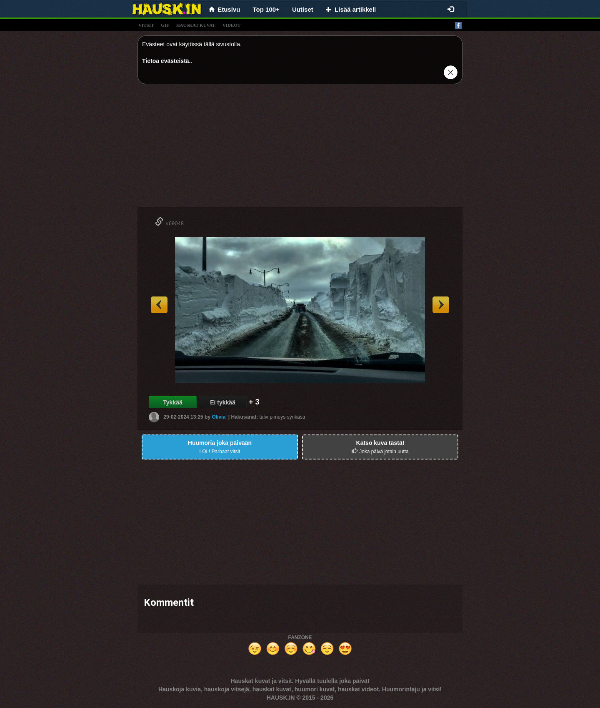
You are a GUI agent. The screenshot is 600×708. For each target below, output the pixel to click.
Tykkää (172, 402)
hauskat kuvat (195, 25)
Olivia (218, 417)
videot (231, 25)
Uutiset (302, 9)
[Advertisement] (300, 148)
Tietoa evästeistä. (166, 61)
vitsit (146, 25)
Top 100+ (266, 9)
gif (165, 25)
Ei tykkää (222, 402)
